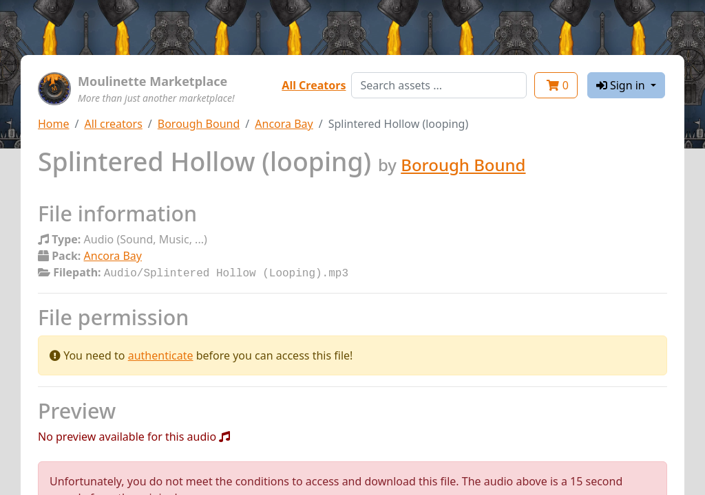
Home (54, 123)
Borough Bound (199, 123)
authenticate (160, 354)
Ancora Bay (284, 123)
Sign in (622, 85)
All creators (113, 123)
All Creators (314, 85)
